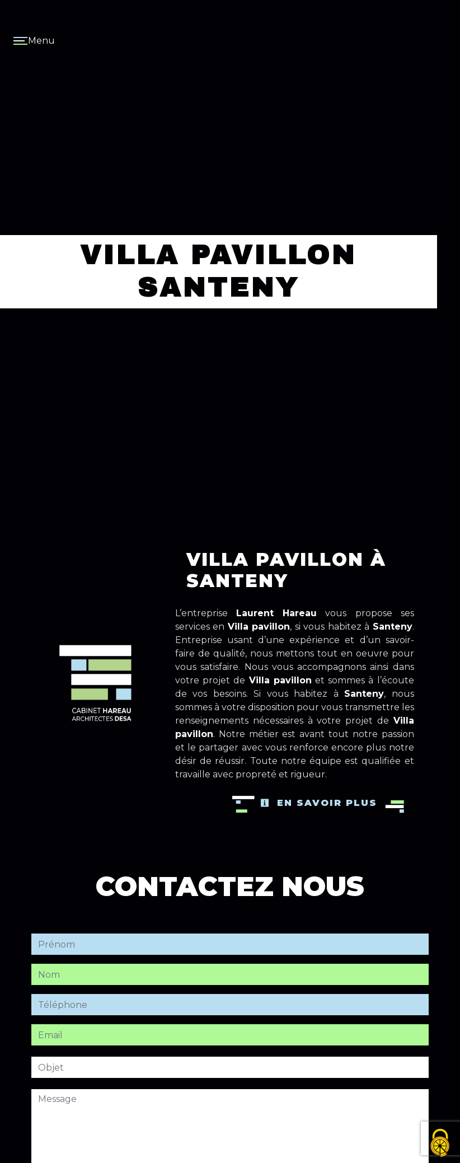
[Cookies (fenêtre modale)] (440, 1143)
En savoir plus (318, 803)
